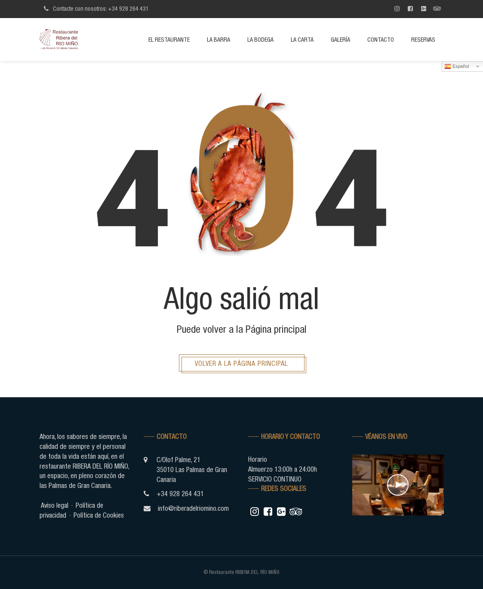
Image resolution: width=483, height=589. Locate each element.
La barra (218, 39)
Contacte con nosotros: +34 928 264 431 (95, 8)
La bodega (260, 39)
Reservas (423, 39)
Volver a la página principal (241, 363)
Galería (340, 39)
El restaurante (169, 39)
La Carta (302, 39)
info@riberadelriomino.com (194, 508)
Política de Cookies (99, 515)
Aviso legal (55, 505)
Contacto (380, 39)
